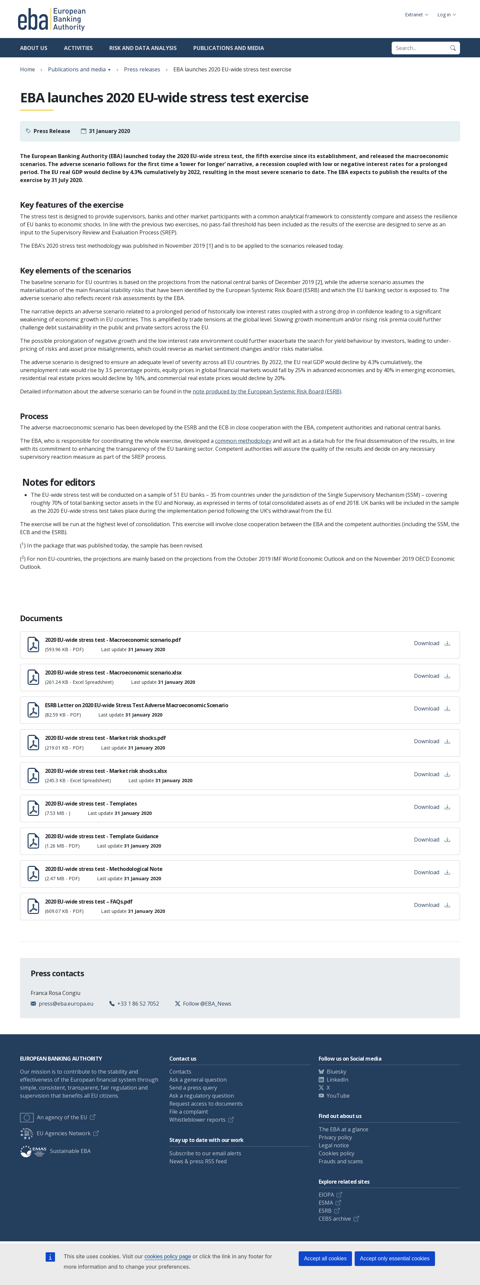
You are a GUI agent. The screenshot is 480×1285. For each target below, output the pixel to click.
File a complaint (188, 1111)
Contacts (180, 1071)
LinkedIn (337, 1079)
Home (27, 69)
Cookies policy (336, 1153)
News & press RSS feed (198, 1161)
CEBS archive (335, 1218)
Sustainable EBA (55, 1151)
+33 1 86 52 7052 (138, 1003)
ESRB (325, 1210)
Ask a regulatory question (201, 1095)
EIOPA (326, 1194)
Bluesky (336, 1071)
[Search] (453, 48)
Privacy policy (335, 1137)
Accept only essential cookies (395, 1258)
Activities (78, 48)
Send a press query (193, 1087)
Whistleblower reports (197, 1119)
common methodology (243, 440)
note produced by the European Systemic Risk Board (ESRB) (267, 391)
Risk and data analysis (143, 48)
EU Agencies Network (55, 1133)
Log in (444, 14)
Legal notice (334, 1145)
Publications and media (228, 48)
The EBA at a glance (343, 1129)
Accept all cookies (325, 1258)
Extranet (414, 14)
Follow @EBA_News (207, 1003)
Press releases (142, 69)
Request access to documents (206, 1103)
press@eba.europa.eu (66, 1003)
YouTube (338, 1095)
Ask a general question (198, 1079)
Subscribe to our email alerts (205, 1153)
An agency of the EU (53, 1117)
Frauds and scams (341, 1161)
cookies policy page (167, 1256)
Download (432, 643)
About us (33, 48)
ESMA (326, 1202)
